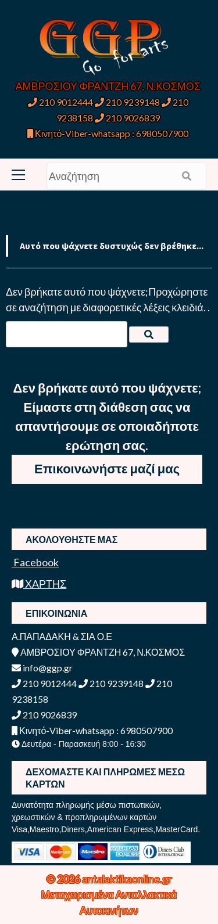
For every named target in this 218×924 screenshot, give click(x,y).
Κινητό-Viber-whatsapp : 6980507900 (107, 133)
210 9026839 (127, 117)
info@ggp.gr (42, 667)
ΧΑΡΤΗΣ (39, 583)
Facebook (35, 562)
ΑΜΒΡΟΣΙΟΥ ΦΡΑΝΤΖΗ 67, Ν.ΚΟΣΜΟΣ (108, 86)
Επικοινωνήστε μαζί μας (107, 468)
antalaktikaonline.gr (127, 878)
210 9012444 (60, 101)
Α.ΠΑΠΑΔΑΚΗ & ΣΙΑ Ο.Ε (62, 636)
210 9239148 (127, 101)
